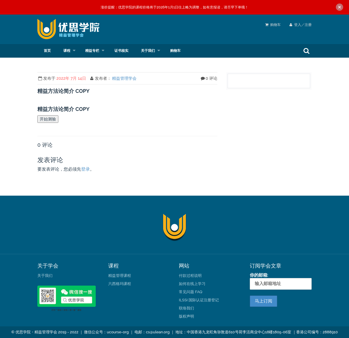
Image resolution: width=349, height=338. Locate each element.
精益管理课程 (119, 275)
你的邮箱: (281, 280)
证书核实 (121, 51)
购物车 (275, 25)
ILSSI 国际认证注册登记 (199, 300)
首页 (47, 51)
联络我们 (186, 308)
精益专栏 (92, 51)
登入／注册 (300, 25)
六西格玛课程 (119, 284)
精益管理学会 (124, 78)
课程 (66, 51)
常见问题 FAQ (190, 292)
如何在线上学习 (192, 284)
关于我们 (148, 51)
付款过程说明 (190, 275)
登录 (85, 169)
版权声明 (186, 316)
